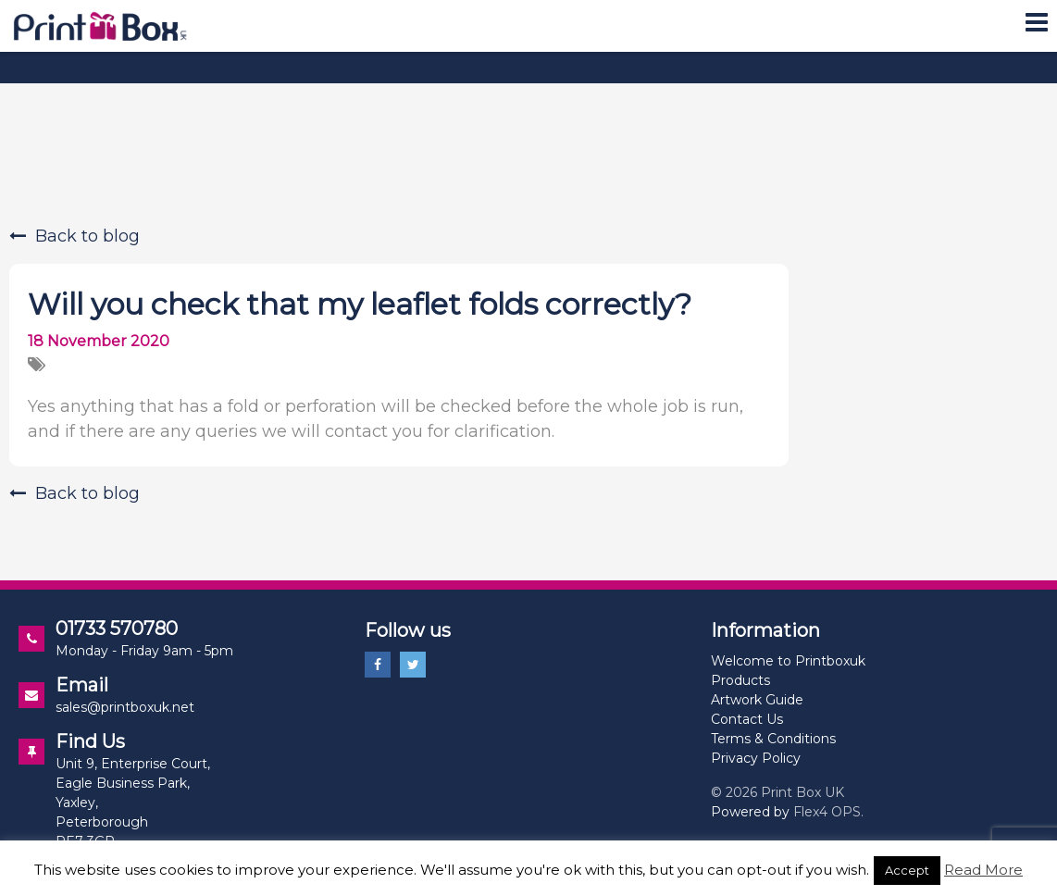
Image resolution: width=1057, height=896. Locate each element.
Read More (983, 869)
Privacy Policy (756, 758)
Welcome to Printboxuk (788, 661)
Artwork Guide (757, 699)
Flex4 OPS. (828, 811)
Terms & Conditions (773, 738)
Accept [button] (907, 870)
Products (740, 680)
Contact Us (747, 719)
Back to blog (74, 236)
